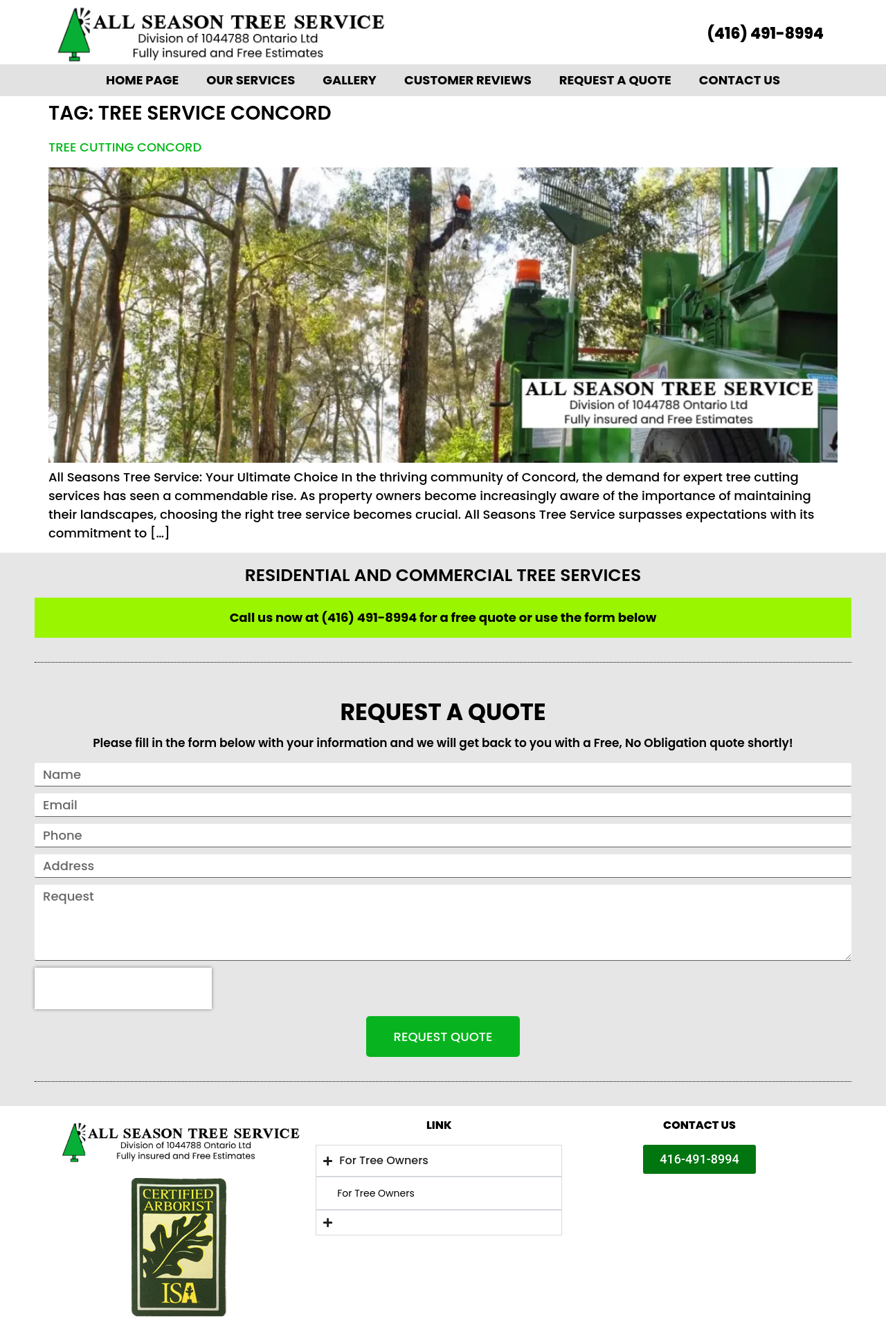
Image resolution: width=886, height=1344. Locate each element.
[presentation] (123, 988)
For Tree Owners (376, 1193)
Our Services (250, 80)
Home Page (142, 80)
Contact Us (739, 80)
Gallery (350, 80)
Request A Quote (615, 80)
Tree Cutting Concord (124, 147)
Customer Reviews (468, 80)
